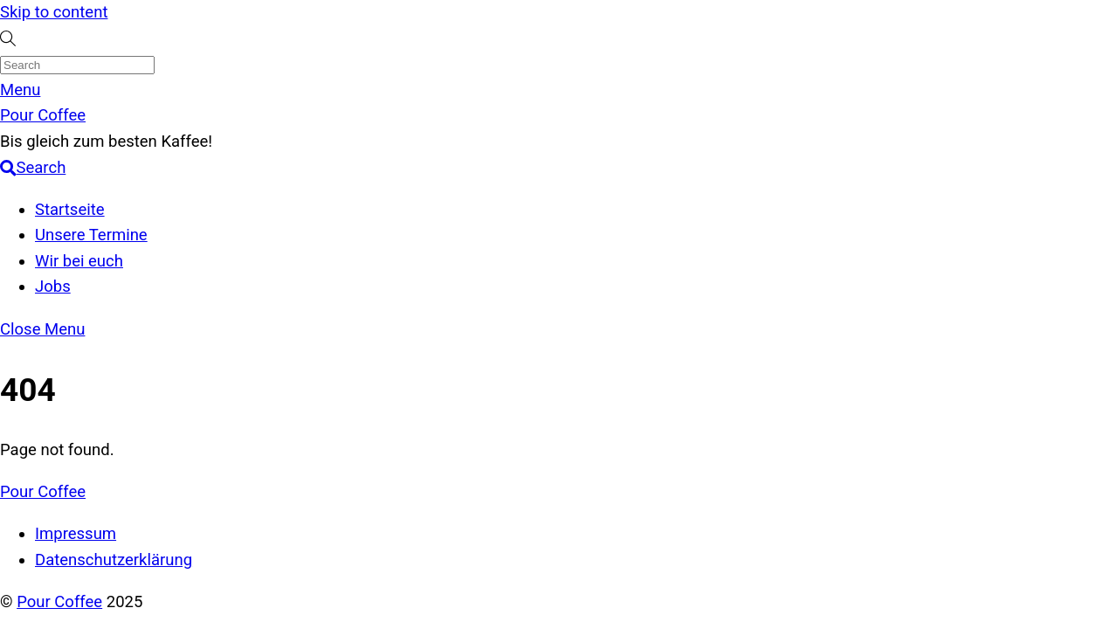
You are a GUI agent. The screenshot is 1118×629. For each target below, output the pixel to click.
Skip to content (53, 12)
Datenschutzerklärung (113, 560)
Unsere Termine (91, 235)
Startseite (70, 209)
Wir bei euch (79, 261)
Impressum (75, 533)
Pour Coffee (59, 602)
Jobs (53, 286)
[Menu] (20, 90)
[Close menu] (42, 329)
